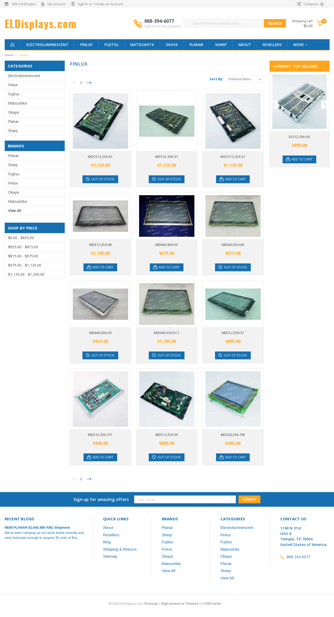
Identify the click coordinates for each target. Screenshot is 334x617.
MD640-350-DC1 (166, 332)
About (244, 44)
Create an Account (108, 4)
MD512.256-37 (233, 332)
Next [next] (325, 104)
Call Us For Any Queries (162, 26)
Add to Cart (236, 179)
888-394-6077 (162, 23)
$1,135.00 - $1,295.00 (26, 274)
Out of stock (103, 179)
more (300, 44)
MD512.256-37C (100, 434)
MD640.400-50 (167, 244)
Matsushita (142, 44)
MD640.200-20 (100, 332)
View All (14, 210)
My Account (56, 4)
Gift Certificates (23, 4)
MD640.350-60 (233, 244)
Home (9, 55)
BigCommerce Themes (180, 603)
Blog (107, 542)
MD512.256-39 (167, 434)
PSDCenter (213, 603)
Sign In (82, 4)
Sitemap (110, 556)
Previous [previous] (274, 104)
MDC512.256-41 (100, 156)
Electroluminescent (47, 44)
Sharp (220, 44)
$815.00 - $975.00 (23, 255)
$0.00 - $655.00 (21, 237)
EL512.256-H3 (299, 136)
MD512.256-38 (100, 244)
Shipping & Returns (120, 549)
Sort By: (216, 79)
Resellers (272, 44)
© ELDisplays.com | (135, 603)
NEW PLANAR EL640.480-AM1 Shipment (37, 527)
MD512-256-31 (166, 156)
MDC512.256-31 (232, 156)
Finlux (86, 44)
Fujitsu (111, 44)
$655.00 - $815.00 (23, 246)
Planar (196, 44)
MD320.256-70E (233, 434)
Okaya (172, 44)
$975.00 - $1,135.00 (24, 265)
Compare (310, 4)
